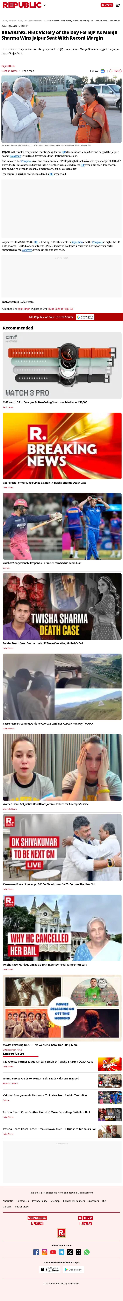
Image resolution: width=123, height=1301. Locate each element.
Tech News (8, 407)
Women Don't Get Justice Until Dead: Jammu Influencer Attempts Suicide (45, 804)
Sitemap (55, 1201)
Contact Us (23, 1201)
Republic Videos (10, 1084)
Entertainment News (12, 1050)
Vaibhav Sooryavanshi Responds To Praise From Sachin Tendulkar (42, 563)
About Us (8, 1201)
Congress (26, 161)
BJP (63, 152)
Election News (9, 71)
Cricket (6, 568)
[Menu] (116, 5)
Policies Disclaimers (74, 1201)
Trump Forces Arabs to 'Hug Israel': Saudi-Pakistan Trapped (41, 1078)
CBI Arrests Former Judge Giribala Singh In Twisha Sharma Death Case (44, 483)
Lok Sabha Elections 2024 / (36, 21)
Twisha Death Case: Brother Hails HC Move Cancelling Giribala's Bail (43, 643)
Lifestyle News (10, 809)
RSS (104, 1201)
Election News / (16, 21)
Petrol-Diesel (22, 1206)
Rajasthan (15, 156)
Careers (7, 1206)
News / (4, 21)
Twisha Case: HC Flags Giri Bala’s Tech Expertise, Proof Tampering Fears (45, 965)
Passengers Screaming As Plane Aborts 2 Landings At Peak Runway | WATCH (48, 724)
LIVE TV (107, 5)
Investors (93, 1201)
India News (8, 488)
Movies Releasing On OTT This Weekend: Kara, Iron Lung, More (40, 1045)
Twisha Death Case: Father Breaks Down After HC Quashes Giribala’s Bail (49, 1129)
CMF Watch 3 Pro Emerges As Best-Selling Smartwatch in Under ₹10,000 (45, 402)
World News (9, 729)
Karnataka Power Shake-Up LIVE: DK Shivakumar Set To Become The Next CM (49, 884)
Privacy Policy (39, 1201)
